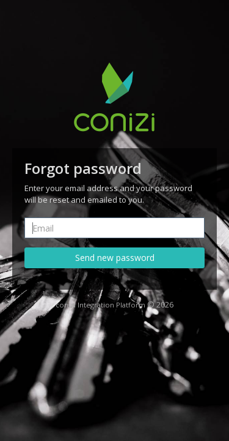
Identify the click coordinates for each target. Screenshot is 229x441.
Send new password (114, 257)
